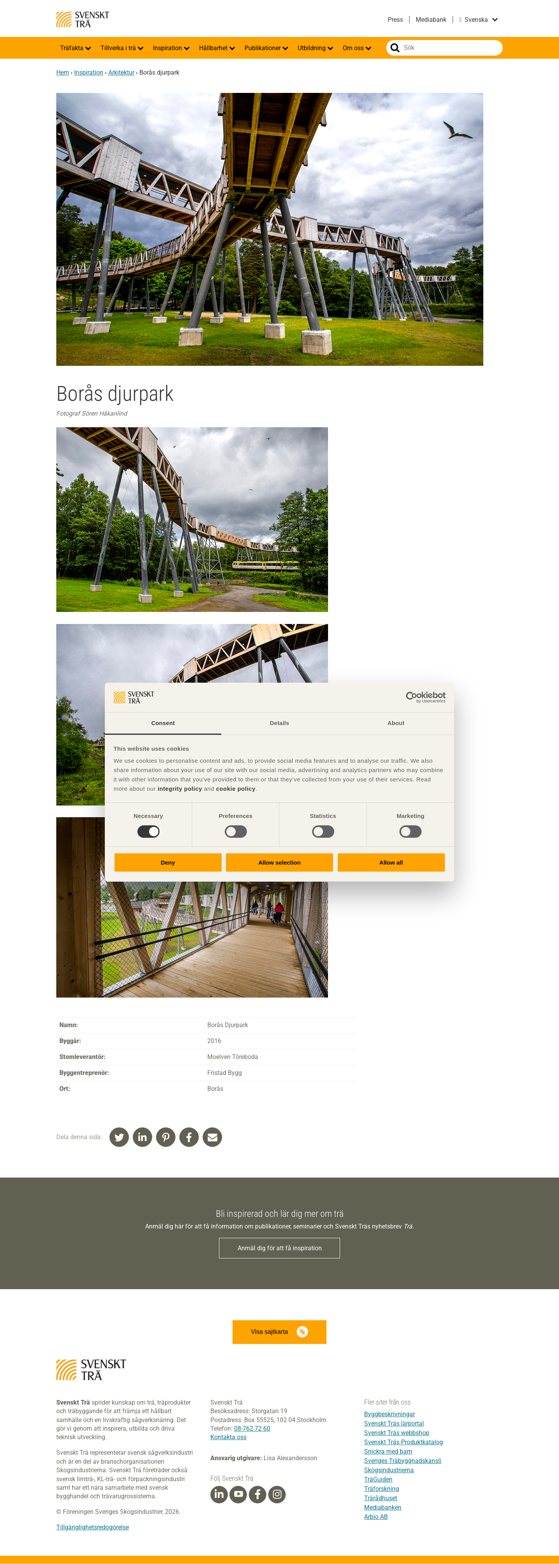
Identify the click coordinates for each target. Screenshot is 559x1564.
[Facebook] (258, 1495)
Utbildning (312, 48)
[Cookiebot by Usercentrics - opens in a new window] (412, 697)
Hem (62, 72)
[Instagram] (277, 1495)
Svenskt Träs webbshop (396, 1433)
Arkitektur (121, 72)
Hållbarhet (214, 48)
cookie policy (235, 788)
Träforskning (381, 1489)
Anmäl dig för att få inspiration (280, 1248)
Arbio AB (376, 1517)
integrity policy (180, 788)
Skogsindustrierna (389, 1470)
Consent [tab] (163, 723)
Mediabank (431, 19)
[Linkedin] (219, 1495)
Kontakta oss (228, 1438)
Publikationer (263, 48)
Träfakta (72, 48)
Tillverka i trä (119, 48)
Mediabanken (382, 1508)
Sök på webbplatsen (395, 48)
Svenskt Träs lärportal (394, 1424)
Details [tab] (279, 723)
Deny (168, 862)
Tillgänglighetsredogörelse (92, 1528)
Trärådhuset (380, 1498)
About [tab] (395, 723)
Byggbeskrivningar (389, 1414)
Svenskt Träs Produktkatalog (403, 1442)
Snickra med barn (388, 1452)
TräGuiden (378, 1480)
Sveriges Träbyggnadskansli (402, 1461)
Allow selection (279, 862)
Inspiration (168, 48)
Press (395, 19)
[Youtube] (238, 1495)
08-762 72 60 (252, 1429)
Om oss (354, 48)
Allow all (391, 862)
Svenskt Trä (82, 19)
